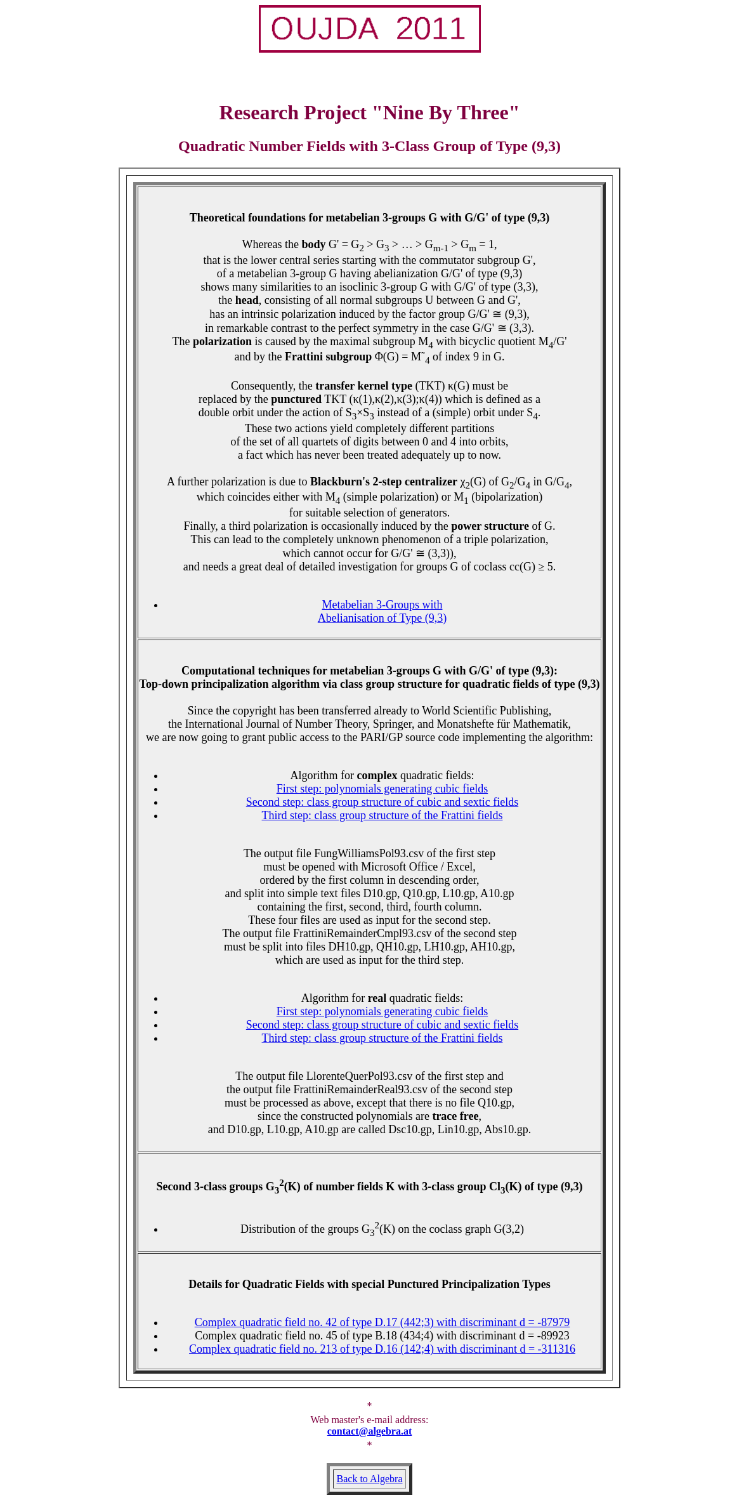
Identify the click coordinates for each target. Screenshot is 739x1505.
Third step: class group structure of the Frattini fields (382, 815)
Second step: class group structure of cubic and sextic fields (382, 802)
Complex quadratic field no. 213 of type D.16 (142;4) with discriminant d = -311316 (382, 1349)
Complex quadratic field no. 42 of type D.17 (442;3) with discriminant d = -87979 (382, 1322)
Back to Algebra (370, 1478)
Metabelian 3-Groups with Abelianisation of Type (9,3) (382, 611)
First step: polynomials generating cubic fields (382, 788)
